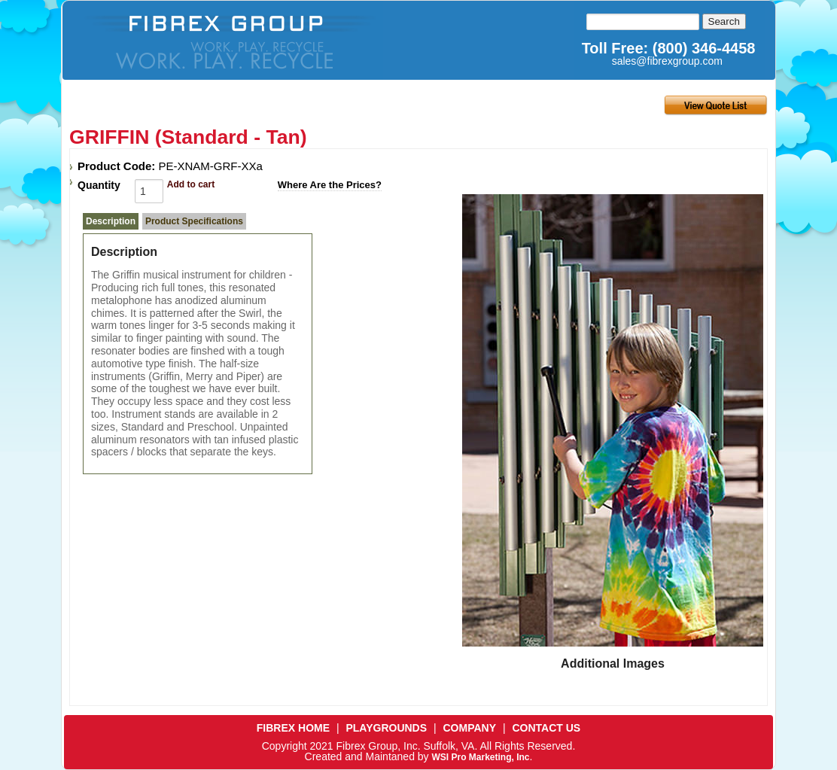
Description (110, 221)
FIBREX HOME (293, 728)
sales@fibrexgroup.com (667, 61)
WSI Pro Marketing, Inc (480, 757)
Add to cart (191, 184)
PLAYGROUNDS (386, 728)
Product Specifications (194, 221)
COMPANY (470, 728)
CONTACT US (546, 728)
